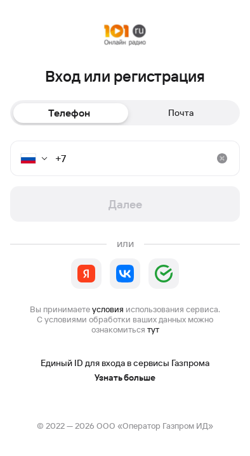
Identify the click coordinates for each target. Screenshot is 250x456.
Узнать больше (125, 377)
